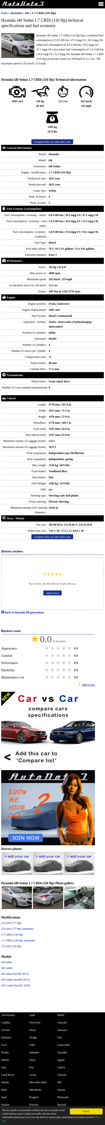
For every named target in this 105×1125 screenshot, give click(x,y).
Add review (52, 593)
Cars (4, 13)
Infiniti (5, 1060)
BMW (60, 1015)
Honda (5, 1052)
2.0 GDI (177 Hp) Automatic (17, 928)
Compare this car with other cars (52, 141)
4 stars (64, 648)
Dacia (32, 1030)
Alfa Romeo (8, 1015)
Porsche (33, 1104)
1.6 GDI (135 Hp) (11, 946)
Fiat (59, 1037)
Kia (31, 1067)
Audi (32, 1015)
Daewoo (62, 1030)
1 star (47, 648)
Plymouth (62, 1097)
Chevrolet (34, 1022)
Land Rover (8, 1074)
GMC (32, 1045)
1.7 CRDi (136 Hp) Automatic (18, 940)
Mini (4, 1089)
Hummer (34, 1052)
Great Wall (63, 1045)
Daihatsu (6, 1037)
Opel (4, 1097)
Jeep (3, 1067)
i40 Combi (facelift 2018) (15, 985)
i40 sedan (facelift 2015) (15, 973)
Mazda (5, 1082)
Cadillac (6, 1022)
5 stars (70, 648)
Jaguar (61, 1060)
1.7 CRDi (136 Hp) (12, 934)
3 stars (58, 648)
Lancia (61, 1067)
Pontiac (5, 1104)
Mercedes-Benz (38, 1082)
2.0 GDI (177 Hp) (11, 923)
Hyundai (17, 13)
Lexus (32, 1074)
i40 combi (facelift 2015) (15, 979)
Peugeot (33, 1097)
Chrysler (62, 1022)
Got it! (86, 1111)
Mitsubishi (35, 1089)
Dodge (33, 1037)
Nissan (61, 1089)
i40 (27, 13)
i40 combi (6, 968)
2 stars (53, 648)
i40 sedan (6, 962)
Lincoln (61, 1074)
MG (59, 1082)
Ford (4, 1045)
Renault (61, 1104)
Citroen (5, 1030)
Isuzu (32, 1060)
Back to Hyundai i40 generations (22, 612)
